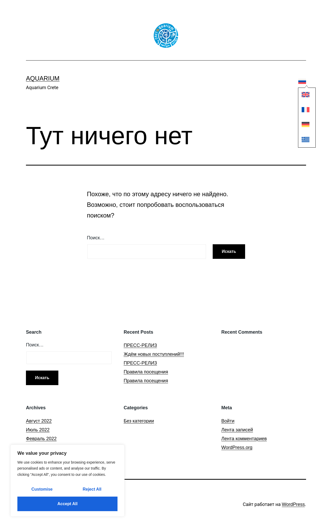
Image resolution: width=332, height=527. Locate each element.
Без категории (139, 421)
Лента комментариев (244, 438)
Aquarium (42, 78)
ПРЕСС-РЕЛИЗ (140, 345)
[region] (67, 481)
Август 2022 (39, 421)
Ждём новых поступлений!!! (154, 354)
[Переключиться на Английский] (302, 96)
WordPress (293, 504)
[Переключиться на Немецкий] (302, 125)
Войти (227, 421)
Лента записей (237, 429)
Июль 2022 (38, 429)
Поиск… (96, 237)
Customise (42, 489)
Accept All (67, 504)
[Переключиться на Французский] (302, 110)
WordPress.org (236, 447)
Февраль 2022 (41, 438)
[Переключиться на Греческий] (302, 140)
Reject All (92, 489)
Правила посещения (146, 371)
